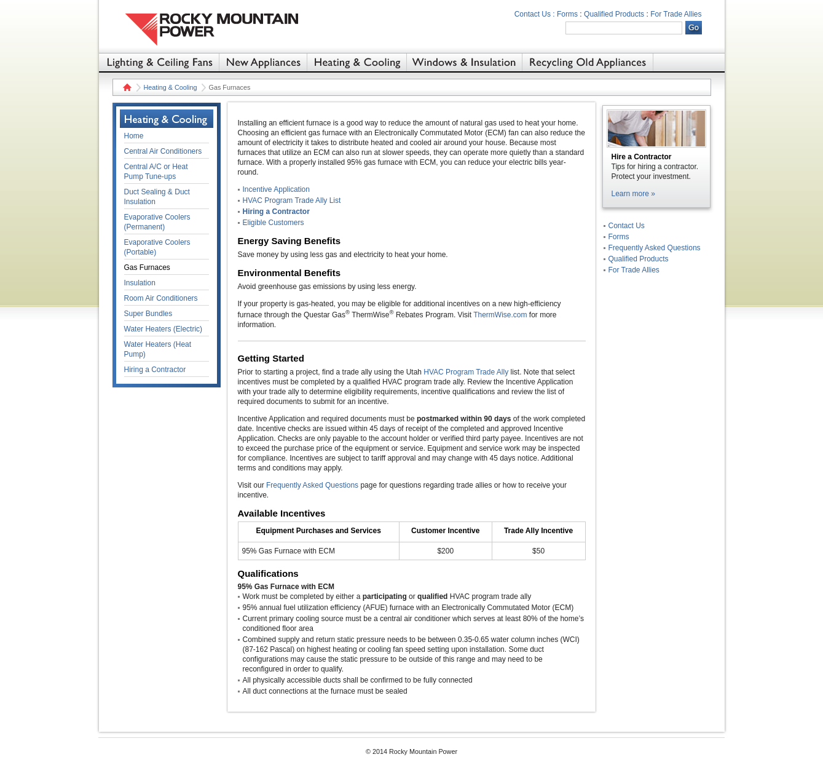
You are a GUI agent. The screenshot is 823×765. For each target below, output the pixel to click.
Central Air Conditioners (163, 151)
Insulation (140, 283)
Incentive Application (276, 189)
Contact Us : (534, 14)
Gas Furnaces (147, 267)
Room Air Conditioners (161, 298)
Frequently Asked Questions (312, 485)
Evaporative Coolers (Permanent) (157, 222)
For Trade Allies (675, 14)
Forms (567, 14)
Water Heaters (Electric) (163, 329)
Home (125, 87)
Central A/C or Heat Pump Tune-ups (156, 171)
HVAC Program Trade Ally (465, 372)
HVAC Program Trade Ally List (292, 200)
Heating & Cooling (170, 87)
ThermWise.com (500, 315)
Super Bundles (148, 313)
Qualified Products (614, 14)
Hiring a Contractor (276, 211)
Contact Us (626, 225)
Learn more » (633, 193)
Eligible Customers (273, 222)
